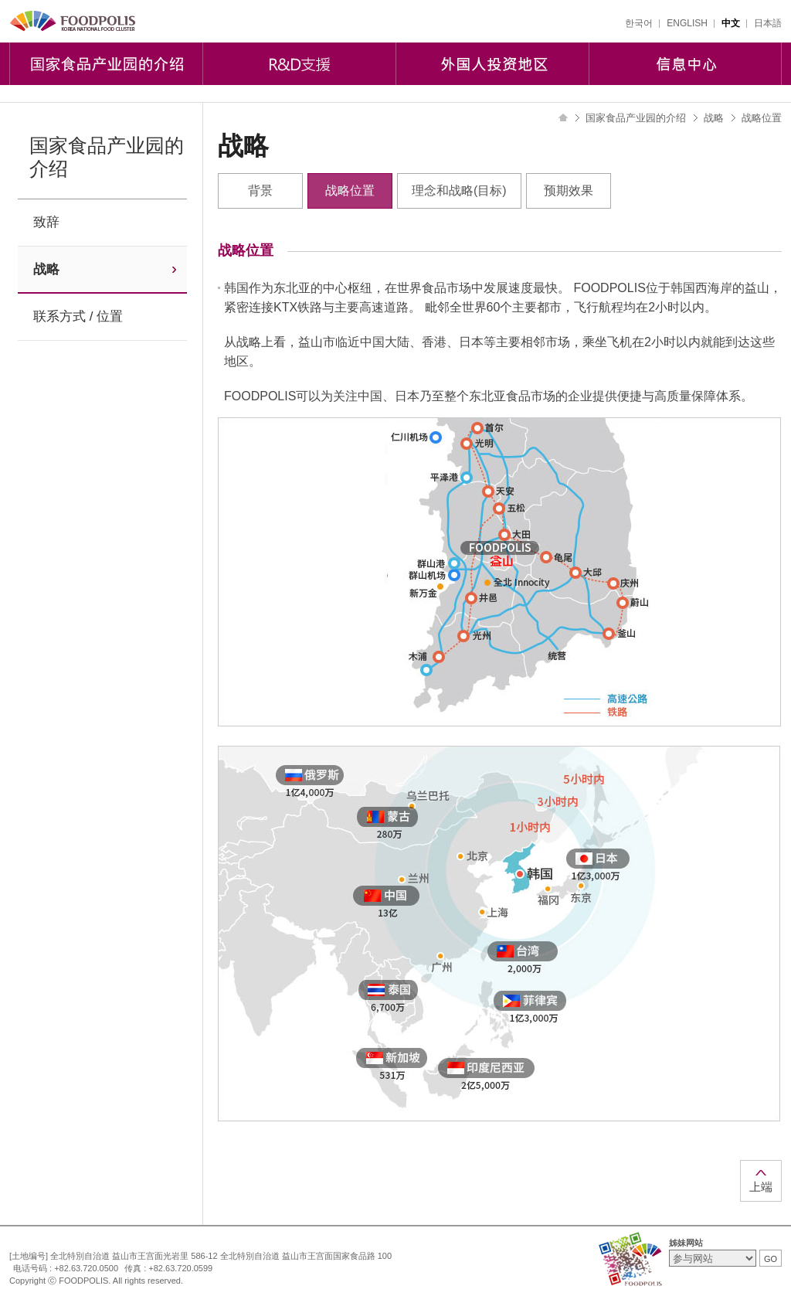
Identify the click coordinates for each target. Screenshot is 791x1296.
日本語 (768, 23)
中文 (730, 23)
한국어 (639, 23)
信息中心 (685, 64)
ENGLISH (687, 23)
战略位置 (350, 190)
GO (770, 1259)
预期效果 (568, 190)
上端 (760, 1186)
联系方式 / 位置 (78, 316)
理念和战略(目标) (459, 190)
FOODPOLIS (73, 21)
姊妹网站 (686, 1242)
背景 (260, 190)
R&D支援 (299, 64)
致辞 (46, 222)
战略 (46, 269)
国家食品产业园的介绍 (105, 64)
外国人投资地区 (492, 64)
